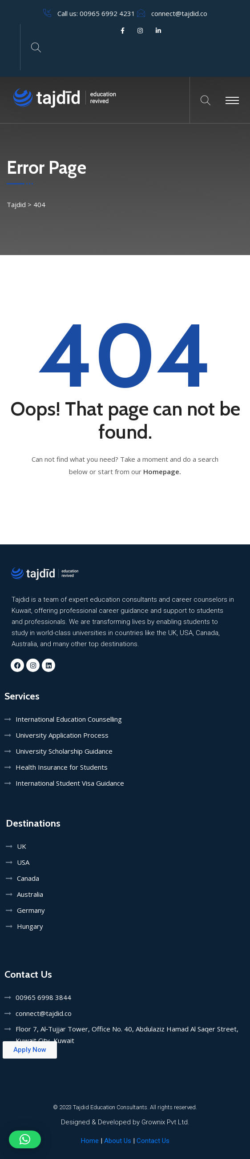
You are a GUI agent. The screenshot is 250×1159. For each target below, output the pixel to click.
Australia (30, 894)
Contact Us (153, 1141)
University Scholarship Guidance (64, 751)
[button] (25, 1139)
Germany (31, 910)
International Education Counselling (69, 719)
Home (90, 1141)
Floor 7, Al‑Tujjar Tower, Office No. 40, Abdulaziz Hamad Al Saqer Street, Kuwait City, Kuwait (127, 1034)
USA (23, 862)
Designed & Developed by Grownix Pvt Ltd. (125, 1122)
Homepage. (162, 471)
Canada (28, 878)
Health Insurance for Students (62, 767)
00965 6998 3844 (43, 997)
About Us (118, 1141)
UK (21, 846)
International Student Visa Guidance (70, 783)
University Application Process (62, 735)
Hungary (30, 926)
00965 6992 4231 (107, 13)
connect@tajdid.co (179, 13)
